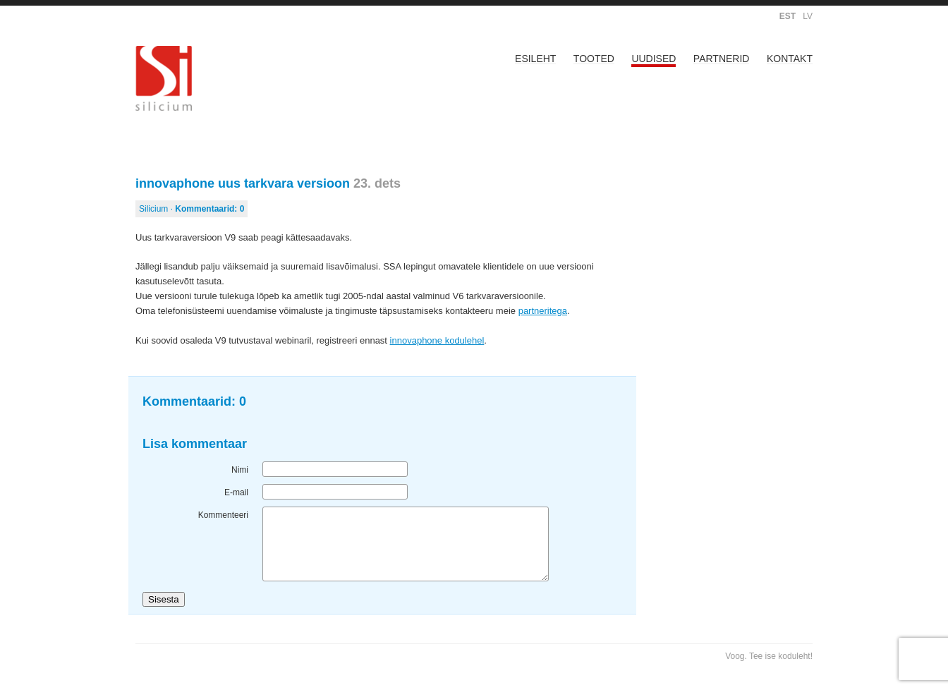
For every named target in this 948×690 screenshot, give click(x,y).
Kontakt (790, 58)
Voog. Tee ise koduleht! (769, 656)
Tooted (593, 58)
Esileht (535, 58)
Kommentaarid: (209, 209)
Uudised (653, 58)
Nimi (239, 470)
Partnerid (721, 58)
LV (808, 16)
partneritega (542, 310)
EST (787, 16)
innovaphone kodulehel (437, 340)
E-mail (236, 492)
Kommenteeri (223, 515)
